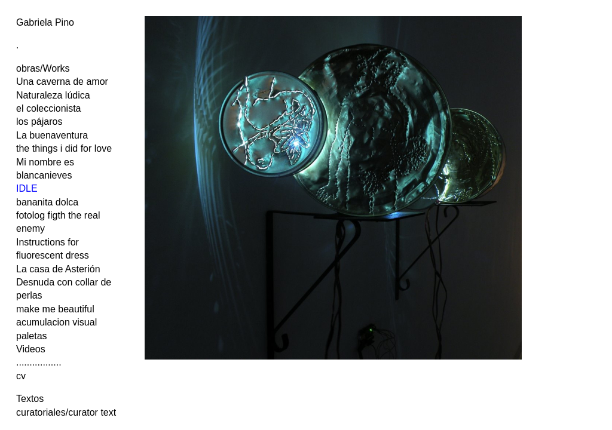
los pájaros (39, 121)
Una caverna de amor (62, 81)
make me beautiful (55, 309)
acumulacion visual (56, 322)
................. (39, 362)
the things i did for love (64, 148)
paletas (31, 336)
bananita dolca (47, 202)
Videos (30, 349)
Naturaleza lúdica (53, 95)
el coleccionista (48, 108)
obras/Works (43, 68)
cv (21, 376)
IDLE (27, 188)
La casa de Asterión (58, 269)
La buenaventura (52, 135)
